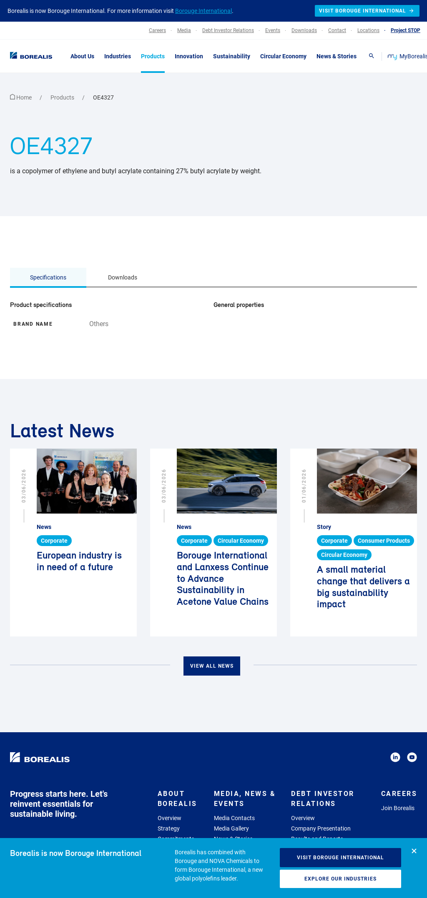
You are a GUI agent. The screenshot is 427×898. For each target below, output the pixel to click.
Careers (399, 794)
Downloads (122, 277)
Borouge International (203, 10)
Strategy (169, 828)
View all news (212, 666)
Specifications (48, 277)
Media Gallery (231, 828)
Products (62, 97)
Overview (169, 818)
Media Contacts (234, 818)
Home (21, 97)
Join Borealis (397, 808)
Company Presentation (321, 828)
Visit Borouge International (340, 858)
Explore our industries (340, 879)
